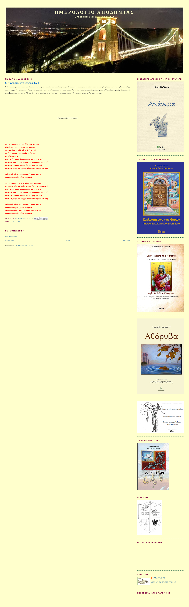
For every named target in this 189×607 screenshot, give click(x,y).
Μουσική (17, 221)
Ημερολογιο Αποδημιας (94, 12)
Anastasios (159, 578)
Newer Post (9, 240)
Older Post (126, 240)
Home (68, 240)
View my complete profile (163, 582)
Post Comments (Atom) (25, 246)
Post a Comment (11, 236)
